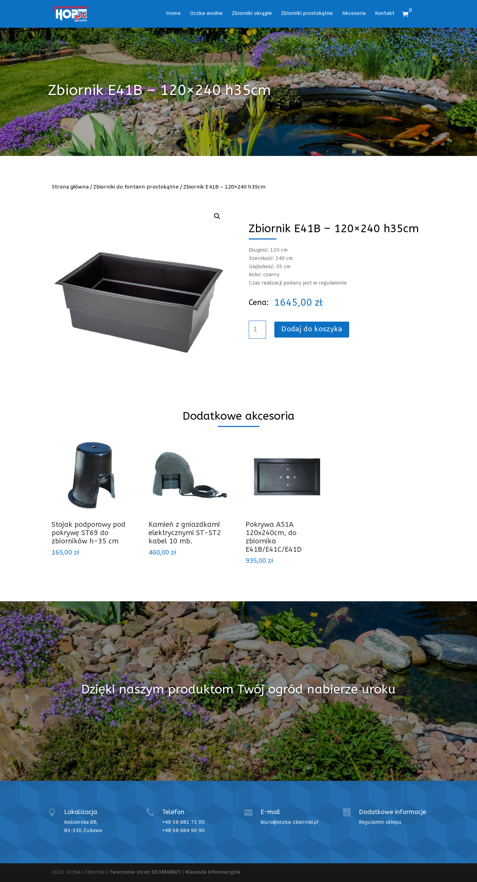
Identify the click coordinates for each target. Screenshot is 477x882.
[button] (217, 216)
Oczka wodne (206, 14)
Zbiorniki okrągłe (252, 14)
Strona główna (70, 187)
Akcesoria (354, 14)
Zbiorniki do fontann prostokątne (136, 187)
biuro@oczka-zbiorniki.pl (289, 822)
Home (173, 14)
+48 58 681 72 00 (183, 822)
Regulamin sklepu (380, 822)
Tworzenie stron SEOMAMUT (145, 872)
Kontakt (385, 14)
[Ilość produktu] (257, 330)
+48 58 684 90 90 (183, 831)
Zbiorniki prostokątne (307, 14)
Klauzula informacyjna (212, 872)
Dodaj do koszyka (311, 329)
